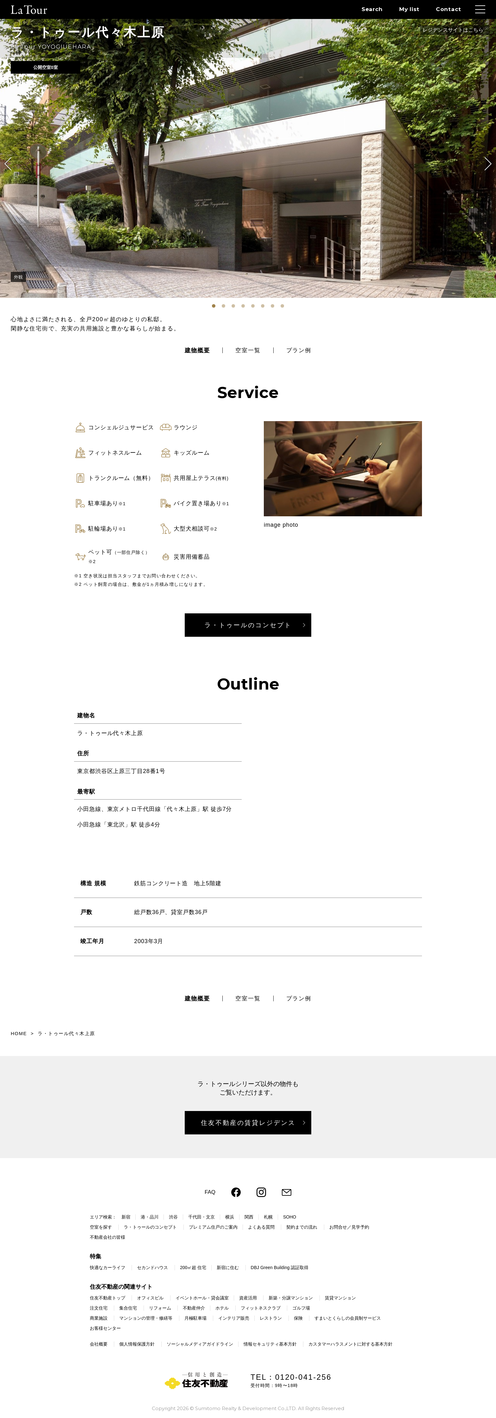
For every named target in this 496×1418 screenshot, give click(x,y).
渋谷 (173, 1216)
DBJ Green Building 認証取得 (280, 1267)
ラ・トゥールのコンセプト (248, 625)
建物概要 (197, 350)
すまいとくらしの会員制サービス (347, 1318)
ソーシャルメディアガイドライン (200, 1344)
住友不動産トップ (107, 1297)
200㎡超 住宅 (193, 1267)
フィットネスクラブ (261, 1308)
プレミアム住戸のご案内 (213, 1227)
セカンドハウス (152, 1267)
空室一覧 (247, 350)
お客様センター (105, 1328)
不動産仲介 (194, 1308)
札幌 (268, 1216)
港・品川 (149, 1216)
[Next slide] (485, 163)
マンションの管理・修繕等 (145, 1318)
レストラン (271, 1318)
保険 (298, 1318)
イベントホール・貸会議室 (202, 1297)
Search (372, 9)
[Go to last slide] (11, 163)
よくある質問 (261, 1227)
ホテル (222, 1308)
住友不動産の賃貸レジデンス (248, 1122)
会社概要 (99, 1344)
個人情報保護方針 (137, 1344)
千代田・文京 (201, 1216)
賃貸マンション (340, 1297)
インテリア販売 (233, 1318)
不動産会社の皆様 (107, 1237)
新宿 (125, 1216)
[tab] (213, 306)
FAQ (210, 1192)
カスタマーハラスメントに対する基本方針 (350, 1344)
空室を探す (101, 1227)
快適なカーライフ (107, 1267)
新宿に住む (228, 1267)
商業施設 (99, 1318)
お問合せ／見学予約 (349, 1227)
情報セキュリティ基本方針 (270, 1344)
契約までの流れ (301, 1227)
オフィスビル (150, 1297)
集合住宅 (128, 1308)
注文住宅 (99, 1308)
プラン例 (298, 350)
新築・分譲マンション (291, 1297)
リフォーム (160, 1308)
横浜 (229, 1216)
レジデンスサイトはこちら (453, 30)
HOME (19, 1033)
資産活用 (248, 1297)
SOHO (289, 1216)
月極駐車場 (195, 1318)
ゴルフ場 (301, 1308)
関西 (249, 1216)
